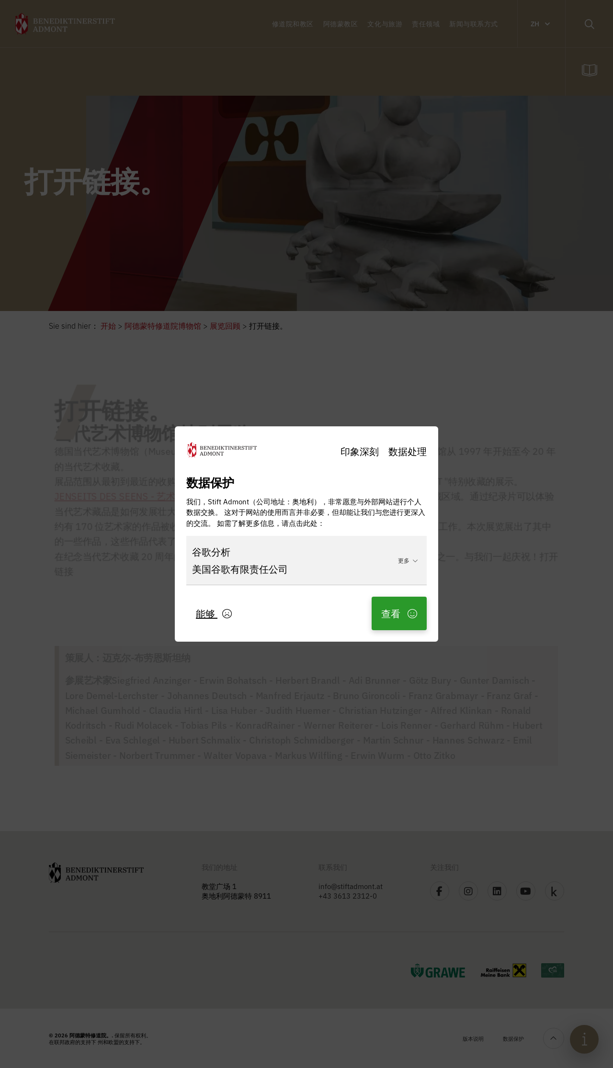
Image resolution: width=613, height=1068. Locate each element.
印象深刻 (360, 451)
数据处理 (407, 451)
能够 (214, 613)
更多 (408, 560)
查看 (399, 613)
